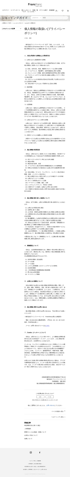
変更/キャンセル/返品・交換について (35, 432)
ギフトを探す (43, 10)
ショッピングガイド (18, 23)
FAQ (34, 460)
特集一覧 (35, 10)
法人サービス (37, 469)
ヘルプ (24, 11)
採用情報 (30, 469)
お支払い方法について (31, 435)
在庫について (28, 438)
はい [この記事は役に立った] (40, 396)
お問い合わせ (50, 405)
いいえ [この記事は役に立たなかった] (49, 396)
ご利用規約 (27, 428)
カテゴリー (5, 10)
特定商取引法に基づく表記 (32, 425)
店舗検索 (51, 10)
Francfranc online (35, 5)
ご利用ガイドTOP (6, 23)
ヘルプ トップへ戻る (58, 417)
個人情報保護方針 (41, 466)
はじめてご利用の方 (30, 23)
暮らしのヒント (26, 10)
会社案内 (25, 469)
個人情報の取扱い (38, 463)
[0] (68, 11)
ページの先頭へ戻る (59, 411)
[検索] (55, 17)
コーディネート (15, 10)
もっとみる (30, 11)
